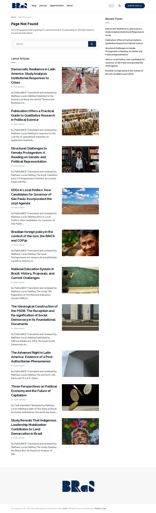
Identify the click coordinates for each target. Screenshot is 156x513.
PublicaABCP (19, 87)
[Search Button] (92, 44)
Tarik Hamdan (20, 400)
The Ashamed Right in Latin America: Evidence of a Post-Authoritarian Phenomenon (32, 357)
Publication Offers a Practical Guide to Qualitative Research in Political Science (33, 115)
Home (13, 17)
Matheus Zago (100, 508)
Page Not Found (24, 17)
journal (43, 5)
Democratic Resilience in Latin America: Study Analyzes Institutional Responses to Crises (124, 32)
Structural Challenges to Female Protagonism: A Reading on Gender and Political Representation (123, 51)
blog (34, 5)
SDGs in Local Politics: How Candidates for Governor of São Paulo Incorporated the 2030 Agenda (125, 62)
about (70, 5)
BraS (65, 508)
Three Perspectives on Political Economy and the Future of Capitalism (34, 391)
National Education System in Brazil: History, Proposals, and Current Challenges (32, 273)
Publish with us (135, 6)
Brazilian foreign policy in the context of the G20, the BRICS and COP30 (33, 236)
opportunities (57, 5)
